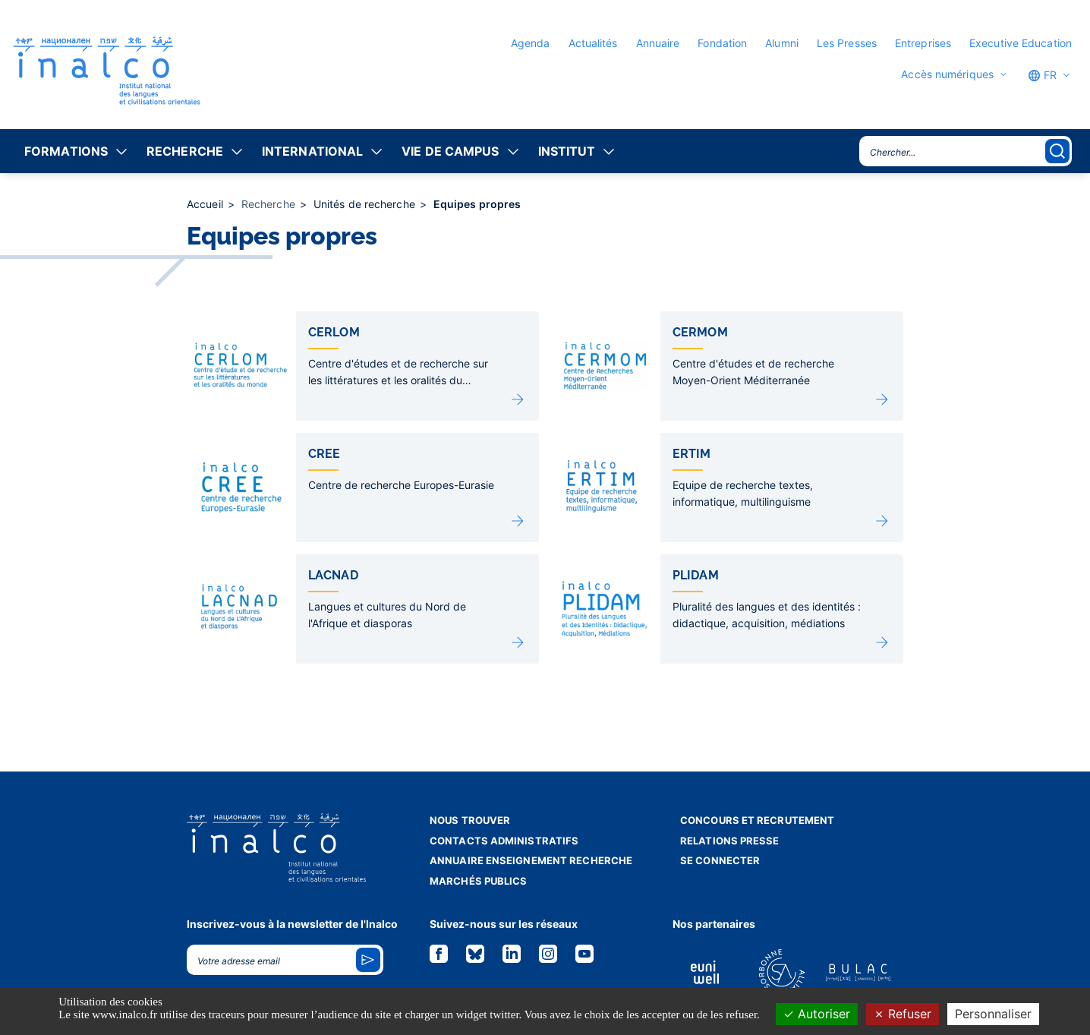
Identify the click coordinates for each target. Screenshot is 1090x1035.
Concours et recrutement (757, 820)
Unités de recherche (365, 203)
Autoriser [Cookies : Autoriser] (816, 1013)
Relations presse (730, 841)
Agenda (530, 42)
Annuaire (658, 42)
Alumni (782, 42)
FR (1042, 75)
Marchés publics (479, 881)
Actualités (593, 42)
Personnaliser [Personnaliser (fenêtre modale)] (993, 1013)
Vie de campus (450, 151)
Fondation (722, 42)
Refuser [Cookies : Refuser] (902, 1013)
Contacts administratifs (504, 841)
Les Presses (847, 42)
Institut (567, 151)
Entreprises (923, 42)
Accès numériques (947, 74)
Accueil (206, 203)
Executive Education (1020, 42)
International (312, 151)
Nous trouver (470, 820)
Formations (66, 151)
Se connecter (720, 860)
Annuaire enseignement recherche (531, 860)
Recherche (184, 151)
